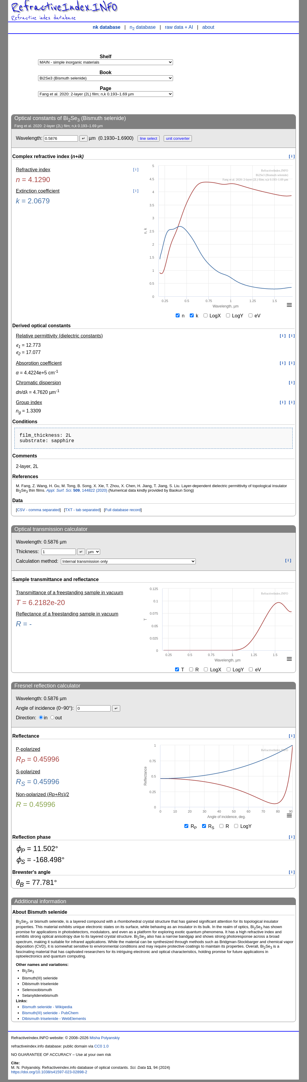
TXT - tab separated (82, 512)
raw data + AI (179, 27)
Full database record (123, 512)
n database (143, 27)
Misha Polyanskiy (105, 1040)
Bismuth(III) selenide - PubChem (50, 1015)
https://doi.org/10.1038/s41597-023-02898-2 (49, 1074)
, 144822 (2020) (76, 492)
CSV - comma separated (38, 512)
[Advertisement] (251, 73)
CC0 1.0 (101, 1048)
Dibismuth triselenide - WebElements (54, 1021)
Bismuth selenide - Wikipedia (47, 1009)
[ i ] (292, 156)
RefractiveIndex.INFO (64, 7)
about (208, 27)
